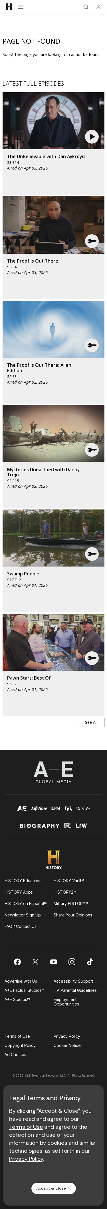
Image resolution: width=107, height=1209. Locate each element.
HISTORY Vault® (69, 880)
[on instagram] (71, 961)
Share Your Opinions (73, 914)
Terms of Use (17, 1036)
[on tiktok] (90, 961)
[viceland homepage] (83, 811)
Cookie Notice (67, 1045)
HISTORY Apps (19, 892)
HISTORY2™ (65, 892)
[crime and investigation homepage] (68, 828)
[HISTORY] (9, 6)
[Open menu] (20, 6)
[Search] (86, 7)
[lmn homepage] (55, 811)
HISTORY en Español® (26, 903)
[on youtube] (53, 961)
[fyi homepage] (68, 811)
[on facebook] (17, 961)
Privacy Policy (67, 1036)
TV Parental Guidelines (75, 990)
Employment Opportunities (66, 1001)
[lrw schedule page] (81, 828)
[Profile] (98, 7)
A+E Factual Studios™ (24, 990)
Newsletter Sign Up (23, 914)
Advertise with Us (21, 981)
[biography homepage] (39, 828)
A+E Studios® (17, 999)
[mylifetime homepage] (39, 811)
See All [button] (91, 722)
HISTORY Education (23, 880)
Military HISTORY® (71, 903)
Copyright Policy (20, 1045)
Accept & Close (54, 1188)
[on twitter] (35, 961)
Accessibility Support (73, 981)
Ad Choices (15, 1054)
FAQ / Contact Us (21, 926)
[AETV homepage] (22, 811)
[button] (92, 137)
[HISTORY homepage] (53, 860)
